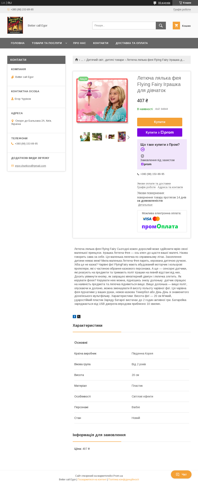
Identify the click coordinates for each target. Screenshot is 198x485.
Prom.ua (118, 475)
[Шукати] (161, 25)
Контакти (100, 43)
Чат (181, 474)
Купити (159, 122)
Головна (17, 43)
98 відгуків (164, 2)
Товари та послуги (47, 43)
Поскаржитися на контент (92, 479)
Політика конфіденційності (123, 479)
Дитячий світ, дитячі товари (105, 59)
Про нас (79, 43)
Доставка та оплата (132, 43)
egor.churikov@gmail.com (30, 165)
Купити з (160, 132)
